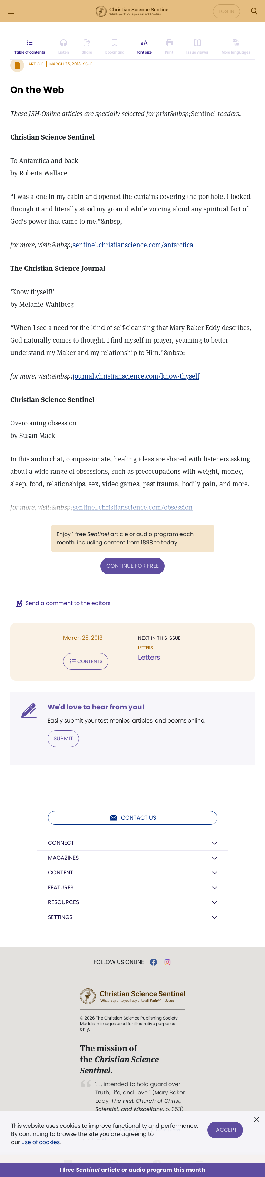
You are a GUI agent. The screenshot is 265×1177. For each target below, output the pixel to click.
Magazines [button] (63, 858)
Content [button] (60, 873)
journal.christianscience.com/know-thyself (136, 376)
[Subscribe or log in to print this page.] (169, 47)
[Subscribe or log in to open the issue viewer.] (197, 47)
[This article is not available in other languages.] (236, 47)
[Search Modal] (254, 11)
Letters (149, 657)
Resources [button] (63, 902)
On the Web (37, 90)
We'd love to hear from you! (96, 707)
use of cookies (40, 1142)
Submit (63, 739)
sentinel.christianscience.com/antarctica (133, 244)
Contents (85, 661)
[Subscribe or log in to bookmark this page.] (114, 47)
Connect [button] (61, 843)
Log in (226, 11)
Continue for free (132, 566)
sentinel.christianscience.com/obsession (133, 507)
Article (35, 64)
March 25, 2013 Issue (70, 64)
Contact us (132, 818)
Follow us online (119, 962)
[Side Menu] (11, 11)
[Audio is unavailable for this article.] (63, 47)
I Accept (225, 1130)
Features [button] (60, 887)
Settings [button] (60, 917)
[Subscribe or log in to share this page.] (87, 47)
